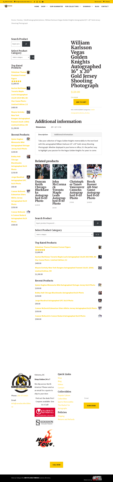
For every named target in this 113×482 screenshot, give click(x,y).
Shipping (61, 416)
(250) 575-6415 (8, 1)
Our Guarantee (56, 6)
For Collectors (73, 6)
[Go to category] (32, 57)
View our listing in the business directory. (31, 478)
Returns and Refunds (66, 419)
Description (43, 134)
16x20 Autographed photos (34, 20)
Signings (88, 6)
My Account (98, 1)
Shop (44, 6)
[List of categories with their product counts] (20, 57)
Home (36, 6)
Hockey (20, 20)
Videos (60, 384)
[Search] (26, 44)
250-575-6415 (22, 395)
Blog (97, 6)
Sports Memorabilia (65, 402)
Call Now (56, 465)
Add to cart (81, 102)
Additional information (63, 134)
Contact (105, 6)
